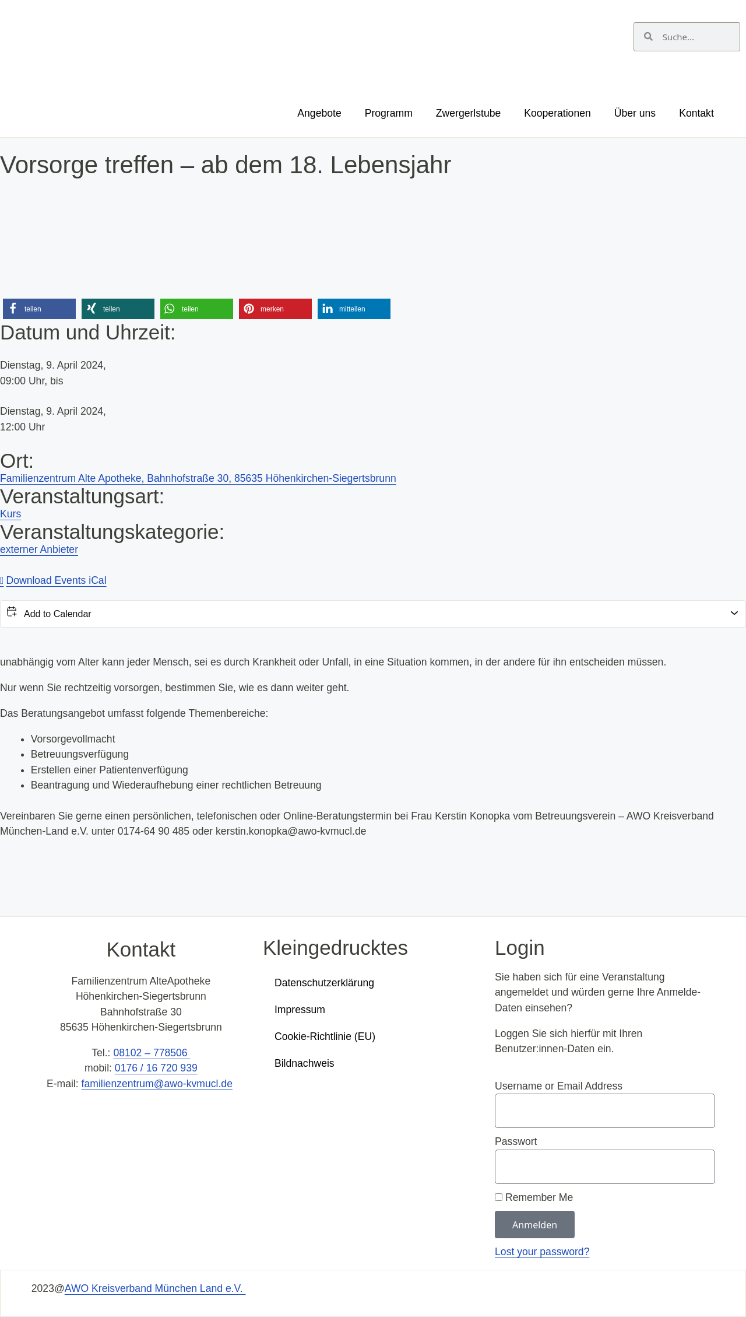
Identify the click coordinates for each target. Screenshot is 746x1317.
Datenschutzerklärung (324, 983)
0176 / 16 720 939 (156, 1068)
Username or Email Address (558, 1086)
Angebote (319, 113)
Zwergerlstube (468, 113)
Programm (389, 113)
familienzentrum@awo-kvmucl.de (157, 1084)
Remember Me (534, 1197)
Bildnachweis (305, 1063)
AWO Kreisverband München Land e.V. (155, 1288)
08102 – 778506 (151, 1053)
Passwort (516, 1141)
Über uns (635, 113)
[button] (39, 309)
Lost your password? (542, 1252)
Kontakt (696, 113)
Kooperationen (557, 113)
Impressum (300, 1009)
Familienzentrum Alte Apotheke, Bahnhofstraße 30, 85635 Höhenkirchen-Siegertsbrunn (198, 478)
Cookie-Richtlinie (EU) (325, 1036)
